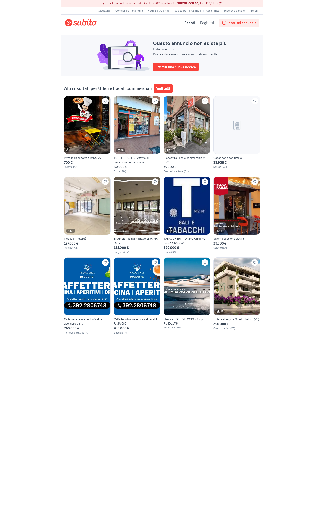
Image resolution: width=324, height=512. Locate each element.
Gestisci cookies (75, 409)
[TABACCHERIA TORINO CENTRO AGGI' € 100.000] (187, 215)
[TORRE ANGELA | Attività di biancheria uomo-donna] (137, 134)
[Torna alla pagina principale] (88, 22)
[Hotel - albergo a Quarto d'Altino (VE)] (236, 296)
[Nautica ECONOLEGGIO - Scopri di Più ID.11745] (187, 296)
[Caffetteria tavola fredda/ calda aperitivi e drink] (87, 296)
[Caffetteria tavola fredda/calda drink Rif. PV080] (137, 296)
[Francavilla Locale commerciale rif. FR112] (187, 134)
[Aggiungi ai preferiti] (105, 101)
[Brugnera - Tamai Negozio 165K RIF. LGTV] (137, 215)
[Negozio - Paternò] (87, 215)
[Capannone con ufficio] (236, 134)
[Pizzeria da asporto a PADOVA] (87, 134)
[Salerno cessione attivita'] (236, 215)
